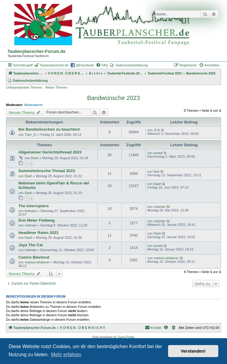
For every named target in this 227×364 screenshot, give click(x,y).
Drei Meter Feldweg (36, 220)
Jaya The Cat (30, 245)
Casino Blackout (33, 257)
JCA (157, 130)
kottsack (31, 211)
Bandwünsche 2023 (113, 98)
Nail (156, 171)
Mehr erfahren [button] (66, 354)
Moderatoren (33, 105)
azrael (158, 153)
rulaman (160, 206)
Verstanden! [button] (193, 351)
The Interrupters (33, 206)
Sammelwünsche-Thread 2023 (46, 170)
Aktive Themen (56, 87)
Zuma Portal (126, 337)
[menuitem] (102, 65)
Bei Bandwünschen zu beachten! (49, 129)
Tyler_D (30, 134)
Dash (35, 158)
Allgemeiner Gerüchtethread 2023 (49, 152)
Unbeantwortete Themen (24, 87)
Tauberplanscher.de (54, 65)
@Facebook (85, 65)
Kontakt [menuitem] (153, 327)
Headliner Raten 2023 (38, 232)
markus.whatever (37, 262)
